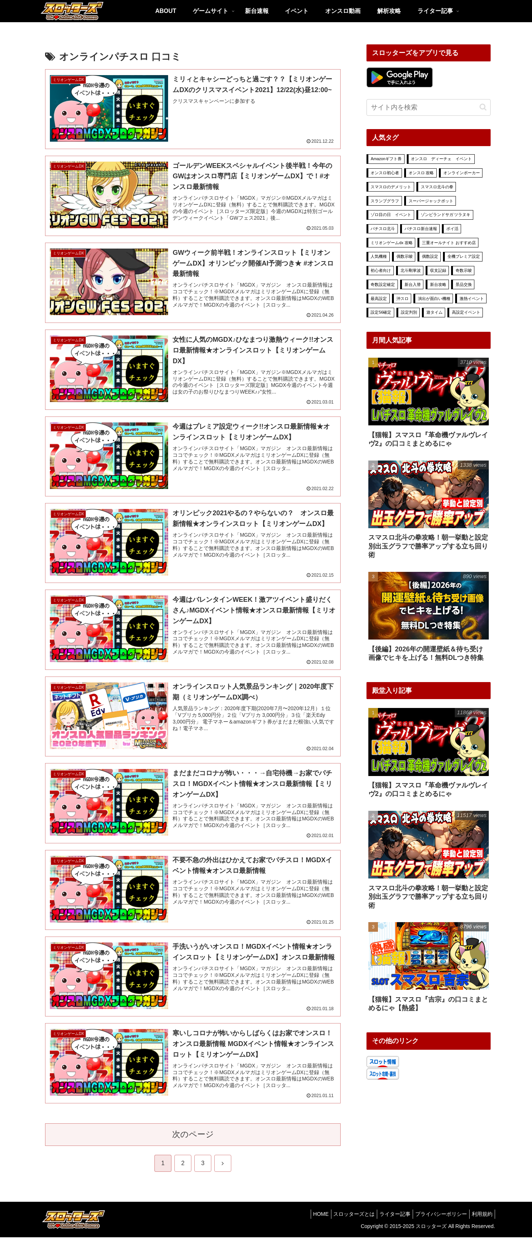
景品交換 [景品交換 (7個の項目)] (464, 284)
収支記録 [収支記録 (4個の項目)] (438, 270)
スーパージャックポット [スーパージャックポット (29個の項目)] (431, 201)
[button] (483, 107)
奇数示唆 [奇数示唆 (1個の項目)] (464, 270)
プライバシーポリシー (437, 1225)
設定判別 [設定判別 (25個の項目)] (409, 312)
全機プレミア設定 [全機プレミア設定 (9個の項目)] (463, 256)
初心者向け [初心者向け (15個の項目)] (381, 270)
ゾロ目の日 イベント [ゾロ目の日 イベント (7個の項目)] (391, 214)
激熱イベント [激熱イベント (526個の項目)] (472, 298)
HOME (307, 1225)
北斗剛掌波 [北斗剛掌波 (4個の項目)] (410, 270)
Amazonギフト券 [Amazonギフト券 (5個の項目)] (386, 158)
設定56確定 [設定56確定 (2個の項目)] (381, 312)
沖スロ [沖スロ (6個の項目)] (402, 298)
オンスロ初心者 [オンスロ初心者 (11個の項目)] (385, 173)
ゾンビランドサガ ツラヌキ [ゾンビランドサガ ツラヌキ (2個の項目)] (446, 214)
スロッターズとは (343, 1225)
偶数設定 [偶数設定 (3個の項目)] (430, 256)
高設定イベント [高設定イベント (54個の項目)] (466, 312)
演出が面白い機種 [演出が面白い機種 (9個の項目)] (434, 298)
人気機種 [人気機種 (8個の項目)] (379, 256)
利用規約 (480, 1225)
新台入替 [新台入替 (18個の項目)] (413, 284)
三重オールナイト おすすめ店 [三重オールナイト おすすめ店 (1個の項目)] (449, 242)
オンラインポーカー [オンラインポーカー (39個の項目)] (461, 173)
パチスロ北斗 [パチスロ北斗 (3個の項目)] (383, 228)
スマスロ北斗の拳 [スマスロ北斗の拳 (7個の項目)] (437, 187)
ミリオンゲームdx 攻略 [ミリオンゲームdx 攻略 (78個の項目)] (391, 242)
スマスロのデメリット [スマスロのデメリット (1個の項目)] (391, 187)
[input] (428, 107)
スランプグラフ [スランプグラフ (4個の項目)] (385, 201)
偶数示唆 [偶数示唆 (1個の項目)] (404, 256)
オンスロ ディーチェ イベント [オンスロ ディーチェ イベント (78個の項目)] (441, 158)
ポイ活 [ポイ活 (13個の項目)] (452, 228)
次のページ (193, 1145)
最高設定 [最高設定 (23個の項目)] (379, 298)
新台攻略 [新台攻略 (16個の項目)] (438, 284)
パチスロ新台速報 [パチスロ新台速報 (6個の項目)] (421, 228)
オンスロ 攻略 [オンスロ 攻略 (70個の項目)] (421, 173)
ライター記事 (387, 1225)
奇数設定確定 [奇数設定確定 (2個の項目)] (383, 284)
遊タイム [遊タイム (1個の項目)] (434, 312)
